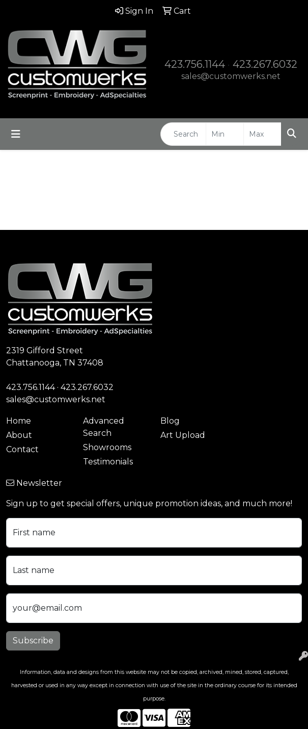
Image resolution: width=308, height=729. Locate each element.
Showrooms (107, 447)
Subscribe (33, 640)
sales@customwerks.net (231, 76)
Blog (170, 421)
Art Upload (182, 435)
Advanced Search (103, 427)
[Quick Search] (183, 134)
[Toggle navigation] (15, 134)
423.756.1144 (194, 64)
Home (18, 421)
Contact (22, 449)
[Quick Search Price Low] (225, 134)
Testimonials (108, 461)
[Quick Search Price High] (262, 134)
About (19, 435)
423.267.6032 (265, 64)
